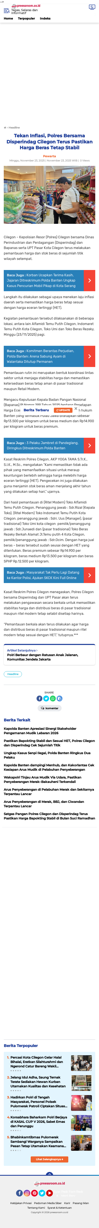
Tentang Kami (36, 1207)
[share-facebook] (39, 698)
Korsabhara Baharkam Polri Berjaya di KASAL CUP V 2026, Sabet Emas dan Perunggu (38, 1121)
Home (8, 18)
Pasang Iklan (81, 1203)
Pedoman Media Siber (48, 1203)
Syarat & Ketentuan (59, 1207)
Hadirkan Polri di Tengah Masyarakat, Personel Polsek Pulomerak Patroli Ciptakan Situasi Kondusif (38, 1101)
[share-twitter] (46, 698)
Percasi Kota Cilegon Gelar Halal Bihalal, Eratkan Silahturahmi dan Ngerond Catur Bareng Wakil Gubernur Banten (36, 1061)
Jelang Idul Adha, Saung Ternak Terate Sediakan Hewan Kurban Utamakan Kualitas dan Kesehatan (38, 1081)
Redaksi (82, 1192)
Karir (67, 1203)
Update (63, 410)
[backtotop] (49, 1176)
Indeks (45, 18)
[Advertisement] (49, 72)
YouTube (52, 1195)
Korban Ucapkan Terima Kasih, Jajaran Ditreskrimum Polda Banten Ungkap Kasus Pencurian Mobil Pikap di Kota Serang (41, 280)
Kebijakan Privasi (21, 1203)
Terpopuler (26, 18)
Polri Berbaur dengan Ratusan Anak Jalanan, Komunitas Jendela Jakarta (42, 657)
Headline (12, 674)
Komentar (49, 708)
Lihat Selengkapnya (49, 1159)
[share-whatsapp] (53, 698)
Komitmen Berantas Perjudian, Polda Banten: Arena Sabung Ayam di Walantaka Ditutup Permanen (40, 356)
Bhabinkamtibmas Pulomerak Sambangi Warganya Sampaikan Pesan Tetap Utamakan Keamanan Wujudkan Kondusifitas (38, 1141)
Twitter (44, 1195)
